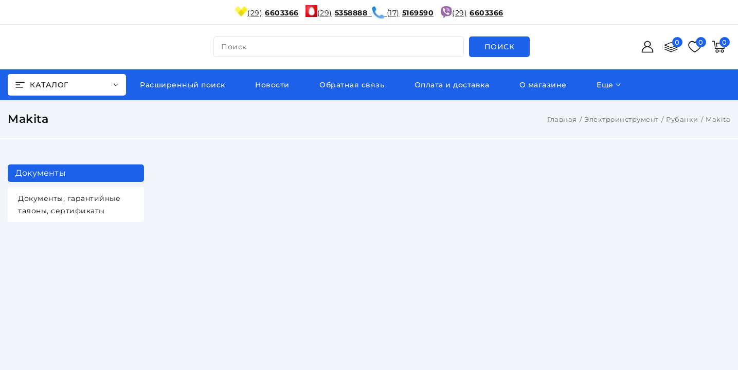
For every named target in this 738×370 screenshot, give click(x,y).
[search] (499, 46)
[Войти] (647, 46)
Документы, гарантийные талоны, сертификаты (69, 204)
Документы (40, 173)
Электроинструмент (621, 119)
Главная (562, 119)
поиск (234, 46)
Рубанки (682, 119)
